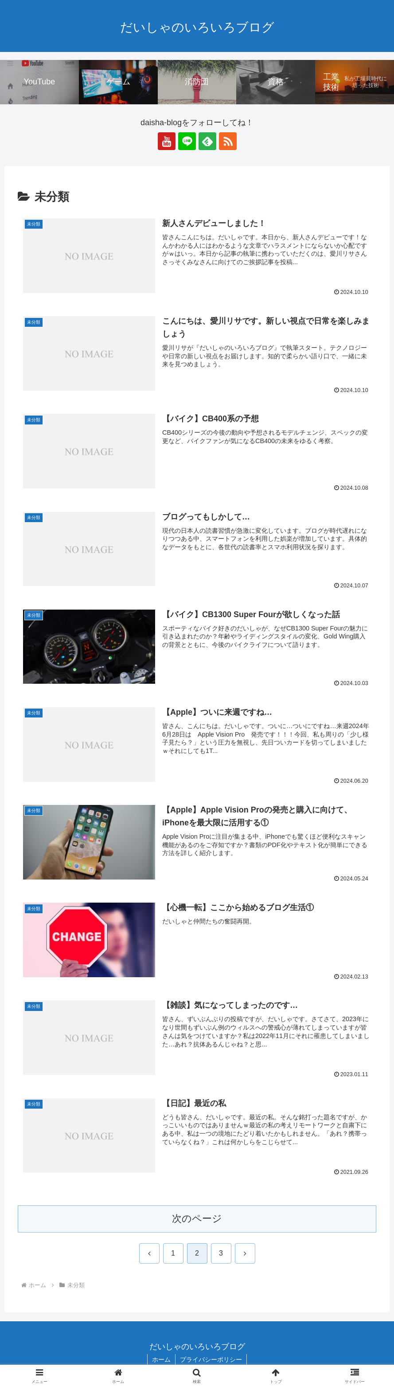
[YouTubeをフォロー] (167, 141)
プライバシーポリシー (211, 1359)
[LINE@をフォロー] (187, 141)
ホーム (161, 1359)
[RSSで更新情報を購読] (228, 141)
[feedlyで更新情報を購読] (207, 141)
